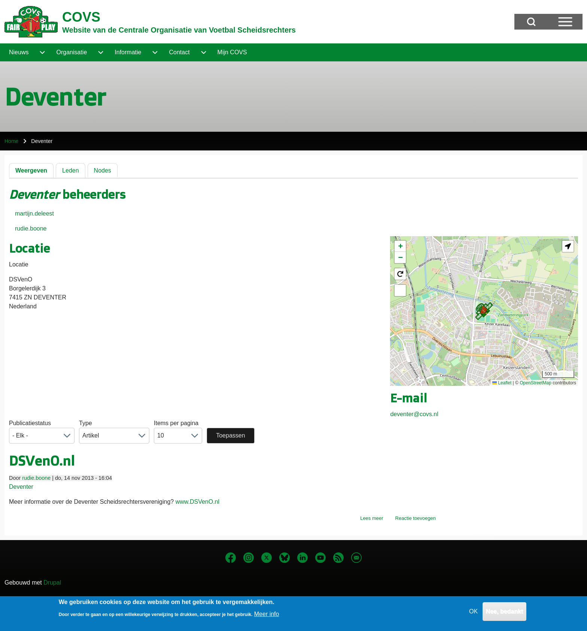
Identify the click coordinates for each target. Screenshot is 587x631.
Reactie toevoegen (415, 518)
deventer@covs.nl (414, 414)
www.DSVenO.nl (197, 502)
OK (473, 613)
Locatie (18, 264)
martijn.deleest (34, 213)
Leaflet (501, 382)
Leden (70, 170)
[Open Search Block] (531, 22)
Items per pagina (176, 423)
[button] (484, 311)
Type (85, 423)
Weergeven (31, 170)
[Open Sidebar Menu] (565, 22)
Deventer (21, 487)
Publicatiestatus (30, 423)
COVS (81, 17)
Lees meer (371, 518)
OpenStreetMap (535, 382)
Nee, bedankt (504, 613)
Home (11, 141)
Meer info (266, 615)
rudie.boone (31, 228)
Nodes (102, 170)
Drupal (52, 582)
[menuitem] (18, 52)
